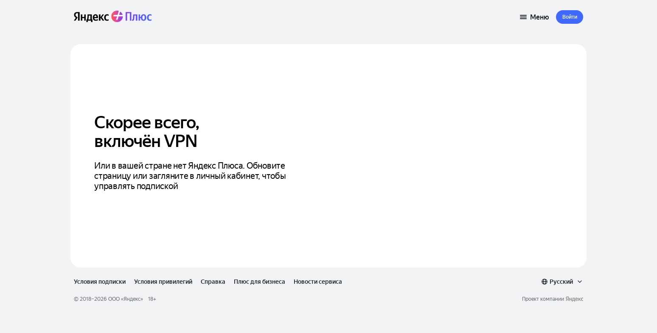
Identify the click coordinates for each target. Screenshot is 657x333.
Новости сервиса (318, 281)
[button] (569, 17)
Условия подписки (100, 281)
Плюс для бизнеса (259, 281)
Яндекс (132, 299)
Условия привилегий (163, 281)
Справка (213, 281)
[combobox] (562, 281)
